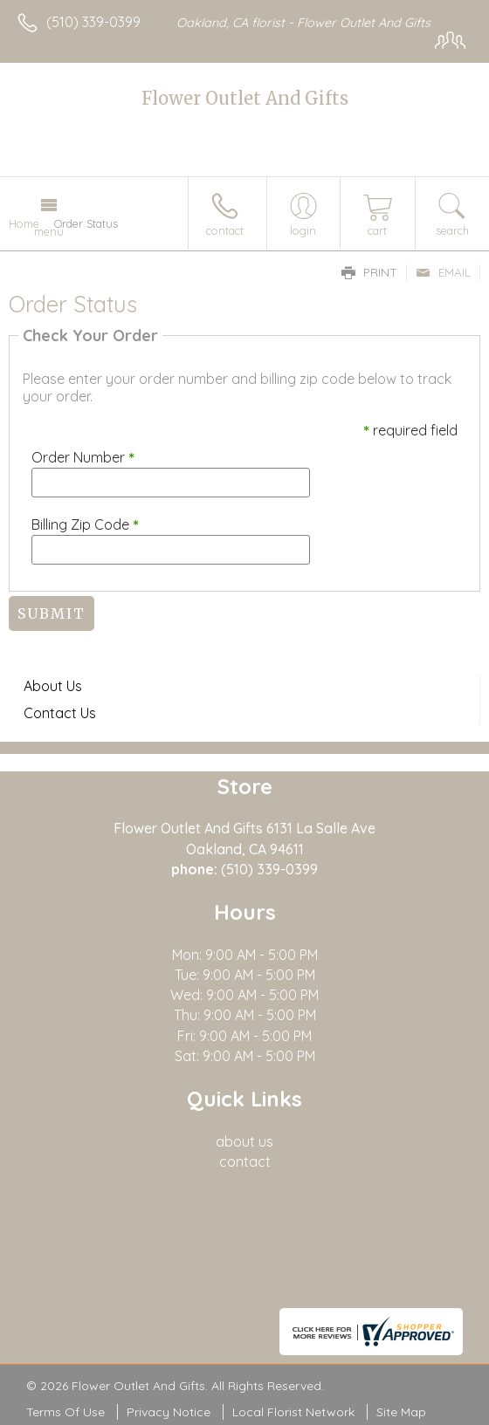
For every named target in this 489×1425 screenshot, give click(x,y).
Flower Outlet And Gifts (244, 98)
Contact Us (60, 713)
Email (443, 272)
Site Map (401, 1412)
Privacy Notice (168, 1412)
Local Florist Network (293, 1412)
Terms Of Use (65, 1412)
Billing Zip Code (85, 524)
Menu (49, 231)
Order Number (82, 457)
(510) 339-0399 (93, 22)
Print (369, 272)
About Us (53, 686)
